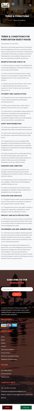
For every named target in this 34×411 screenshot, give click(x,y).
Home (10, 20)
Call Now (7, 407)
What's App (26, 407)
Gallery (3, 343)
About (3, 340)
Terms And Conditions (7, 349)
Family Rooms (5, 377)
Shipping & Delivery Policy (9, 359)
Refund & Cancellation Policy (10, 356)
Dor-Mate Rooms (6, 370)
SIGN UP (17, 294)
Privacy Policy (5, 353)
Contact (3, 346)
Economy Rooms (6, 373)
